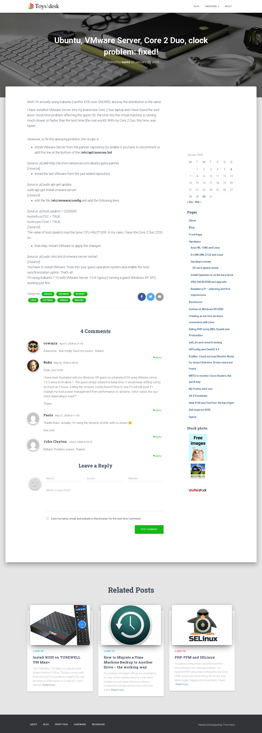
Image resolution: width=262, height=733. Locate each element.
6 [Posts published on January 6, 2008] (231, 169)
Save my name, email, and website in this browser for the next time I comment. (96, 518)
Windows (79, 300)
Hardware (212, 6)
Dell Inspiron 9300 (199, 409)
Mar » (198, 202)
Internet (80, 294)
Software (48, 300)
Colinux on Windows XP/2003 (206, 309)
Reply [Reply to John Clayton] (157, 456)
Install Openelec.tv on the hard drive (212, 275)
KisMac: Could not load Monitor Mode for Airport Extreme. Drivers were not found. (211, 362)
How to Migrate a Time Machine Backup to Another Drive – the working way (128, 662)
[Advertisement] (210, 122)
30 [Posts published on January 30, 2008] (204, 196)
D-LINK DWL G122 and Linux (207, 254)
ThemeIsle (229, 724)
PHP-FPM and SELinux (195, 657)
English (48, 294)
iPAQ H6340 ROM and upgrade (209, 281)
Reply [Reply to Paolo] (157, 437)
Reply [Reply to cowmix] (157, 357)
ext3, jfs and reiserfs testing (205, 342)
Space (192, 416)
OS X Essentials (198, 395)
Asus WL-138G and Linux (205, 247)
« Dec (190, 202)
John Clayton (55, 441)
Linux (33, 300)
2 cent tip (38, 651)
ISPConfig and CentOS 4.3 (204, 349)
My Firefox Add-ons (201, 388)
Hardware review (201, 261)
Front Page (195, 234)
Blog (196, 6)
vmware (64, 300)
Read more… (50, 685)
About (228, 6)
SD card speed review (205, 267)
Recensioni (195, 302)
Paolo (48, 415)
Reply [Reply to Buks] (157, 410)
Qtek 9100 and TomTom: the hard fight (211, 402)
